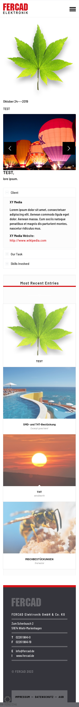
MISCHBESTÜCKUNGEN (39, 559)
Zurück (10, 148)
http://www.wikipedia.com (28, 240)
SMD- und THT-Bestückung (39, 424)
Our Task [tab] (13, 254)
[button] (7, 699)
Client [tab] (11, 192)
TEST (39, 361)
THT (39, 492)
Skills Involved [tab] (17, 263)
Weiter (69, 148)
